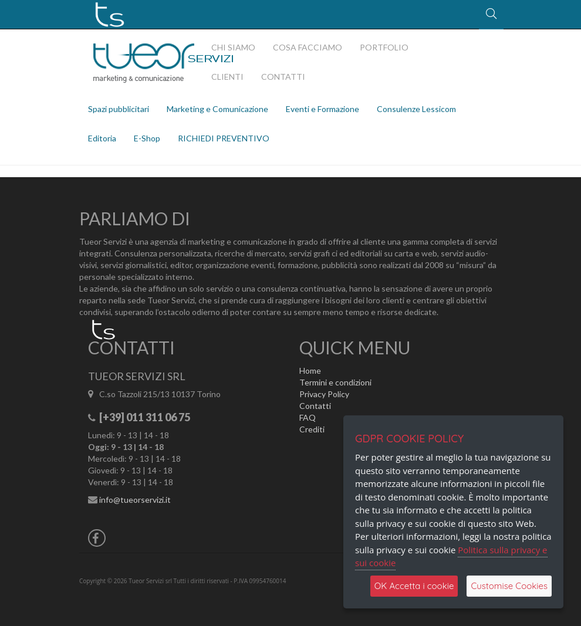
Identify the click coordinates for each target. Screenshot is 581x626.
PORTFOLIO (384, 47)
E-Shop (147, 138)
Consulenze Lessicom (416, 109)
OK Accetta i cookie (414, 585)
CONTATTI (283, 77)
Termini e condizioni (335, 382)
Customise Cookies (509, 585)
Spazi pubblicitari (118, 109)
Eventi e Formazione (322, 109)
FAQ (307, 417)
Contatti (315, 406)
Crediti (312, 429)
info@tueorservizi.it (135, 500)
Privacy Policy (324, 394)
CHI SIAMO (233, 47)
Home (310, 370)
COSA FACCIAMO (307, 47)
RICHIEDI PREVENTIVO (223, 138)
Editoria (102, 138)
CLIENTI (227, 77)
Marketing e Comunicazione (217, 109)
